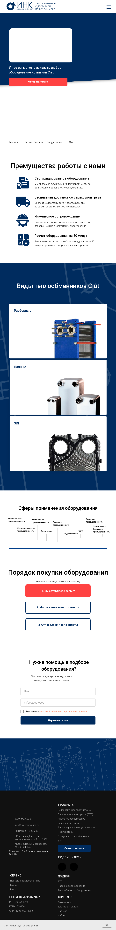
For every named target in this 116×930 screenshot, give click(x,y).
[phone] (58, 703)
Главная (13, 142)
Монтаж (14, 885)
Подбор (64, 876)
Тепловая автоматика (70, 823)
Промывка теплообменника (25, 880)
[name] (58, 691)
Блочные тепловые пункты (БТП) (75, 814)
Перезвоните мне (58, 720)
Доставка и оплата (68, 906)
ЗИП (60, 840)
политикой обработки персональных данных (63, 711)
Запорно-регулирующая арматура (76, 827)
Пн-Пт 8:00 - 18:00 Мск (26, 831)
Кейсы (61, 915)
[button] (38, 82)
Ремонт (14, 889)
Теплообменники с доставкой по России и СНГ (46, 6)
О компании (64, 902)
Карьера (62, 911)
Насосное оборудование (71, 818)
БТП (60, 881)
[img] (74, 867)
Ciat (71, 142)
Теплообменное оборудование (44, 142)
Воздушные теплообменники (73, 836)
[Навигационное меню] (109, 7)
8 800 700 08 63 (22, 819)
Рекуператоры (65, 832)
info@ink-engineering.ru (27, 825)
